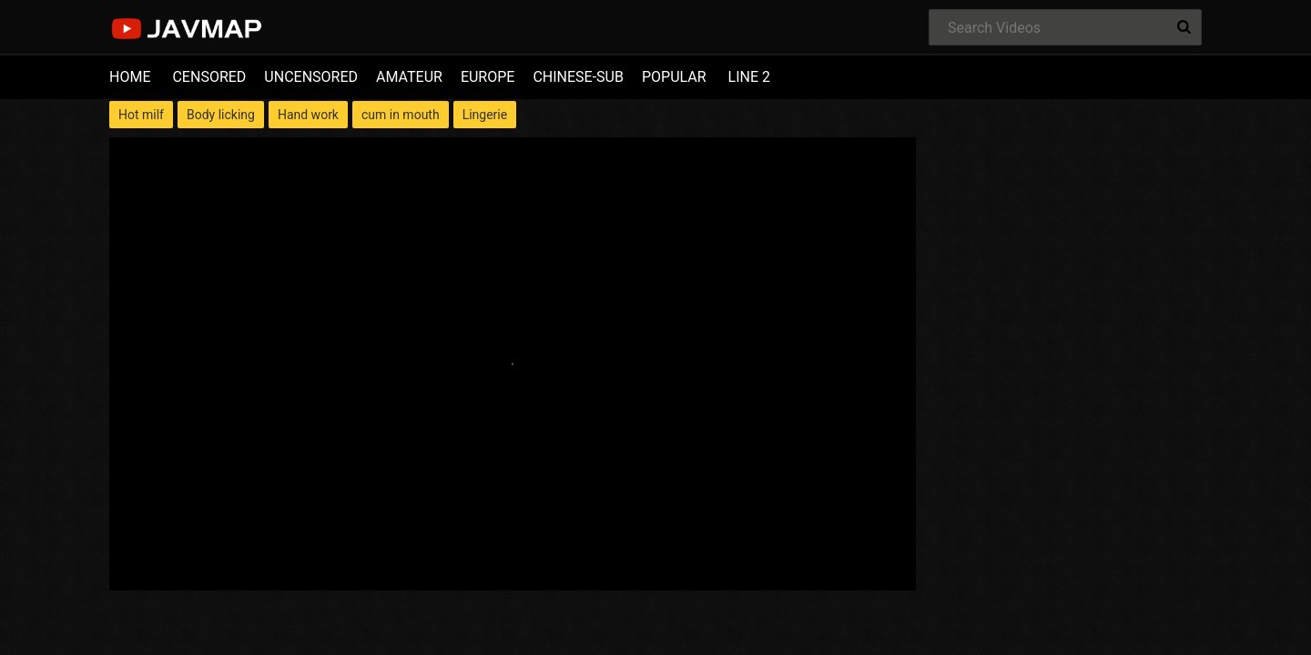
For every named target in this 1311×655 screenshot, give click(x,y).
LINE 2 (749, 77)
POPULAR (674, 77)
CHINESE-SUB (578, 77)
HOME (129, 77)
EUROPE (488, 77)
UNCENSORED (311, 77)
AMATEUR (409, 77)
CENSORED (209, 77)
